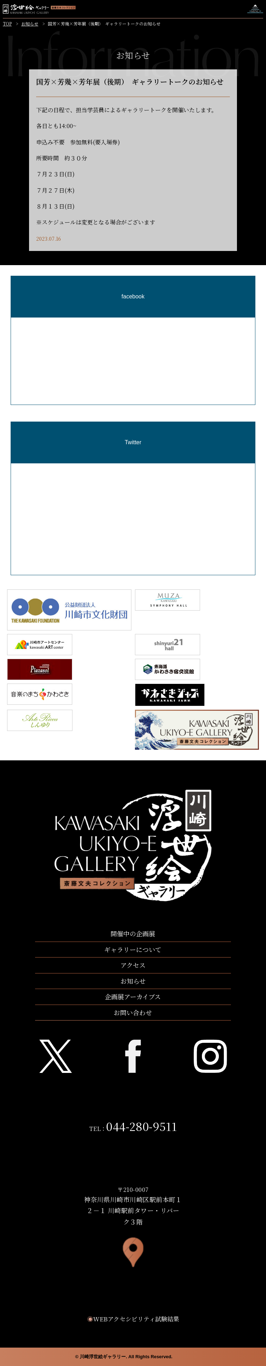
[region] (133, 403)
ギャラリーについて (133, 949)
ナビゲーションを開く (255, 9)
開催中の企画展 (133, 933)
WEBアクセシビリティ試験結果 (133, 1318)
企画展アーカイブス (133, 996)
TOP (7, 24)
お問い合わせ (133, 1012)
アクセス (133, 965)
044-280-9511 (141, 1126)
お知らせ (29, 24)
